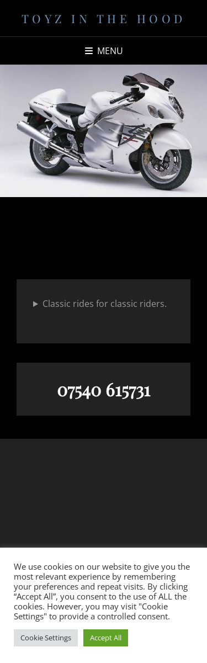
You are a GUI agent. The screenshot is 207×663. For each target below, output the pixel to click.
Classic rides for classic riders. (105, 304)
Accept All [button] (105, 638)
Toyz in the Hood (104, 18)
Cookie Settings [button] (45, 638)
